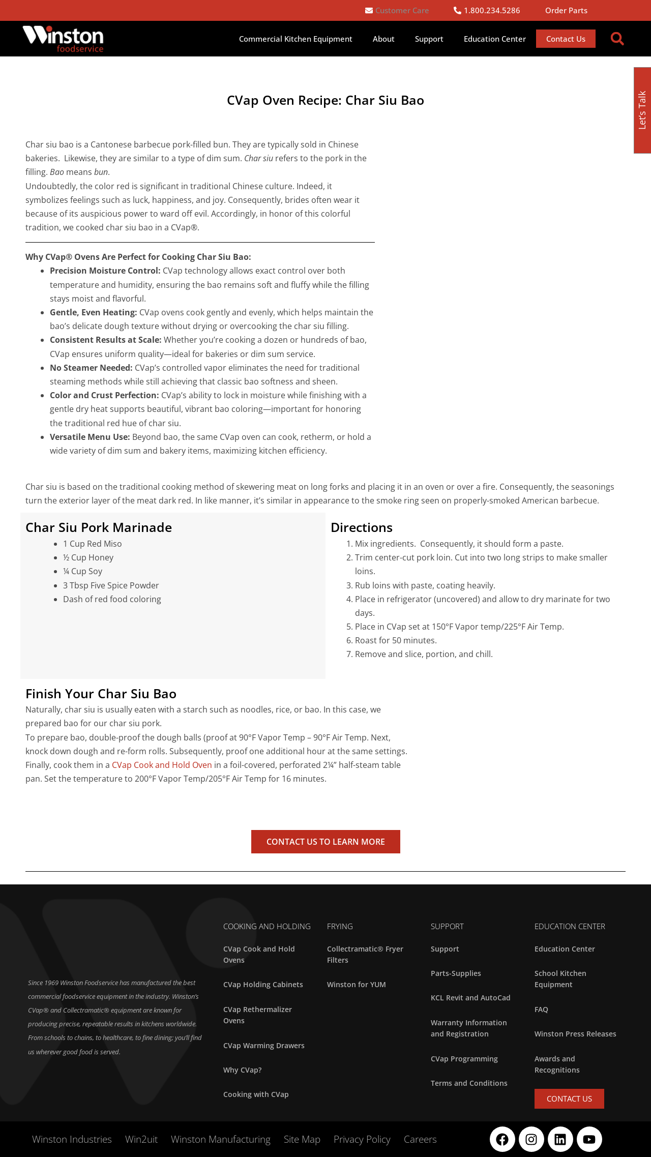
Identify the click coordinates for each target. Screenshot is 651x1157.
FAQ (541, 1009)
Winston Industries (72, 1139)
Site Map (302, 1139)
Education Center (495, 39)
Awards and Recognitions (557, 1064)
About (384, 39)
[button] (617, 38)
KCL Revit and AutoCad (471, 997)
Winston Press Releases (575, 1034)
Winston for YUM (356, 984)
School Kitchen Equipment (560, 978)
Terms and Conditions (469, 1083)
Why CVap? (242, 1070)
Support (429, 39)
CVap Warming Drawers (264, 1045)
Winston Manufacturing (221, 1139)
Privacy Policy (362, 1139)
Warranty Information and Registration (469, 1028)
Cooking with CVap (256, 1094)
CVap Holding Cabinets (263, 984)
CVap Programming (464, 1058)
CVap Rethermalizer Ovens (257, 1014)
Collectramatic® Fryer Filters (365, 954)
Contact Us (565, 39)
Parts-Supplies (456, 973)
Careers (420, 1139)
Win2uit (141, 1139)
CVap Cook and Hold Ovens (259, 954)
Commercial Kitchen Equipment (295, 39)
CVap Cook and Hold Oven (162, 764)
